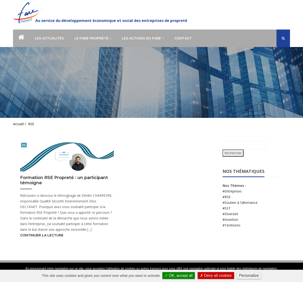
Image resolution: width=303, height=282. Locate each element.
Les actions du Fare (143, 38)
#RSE (227, 197)
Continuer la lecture (41, 235)
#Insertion (230, 219)
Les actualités (49, 38)
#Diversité (230, 214)
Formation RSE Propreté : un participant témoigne (64, 180)
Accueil (18, 124)
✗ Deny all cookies (216, 275)
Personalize (249, 275)
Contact (183, 38)
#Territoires (232, 225)
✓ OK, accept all (178, 275)
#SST (227, 208)
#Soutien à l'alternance (240, 202)
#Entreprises (232, 191)
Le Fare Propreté (92, 38)
